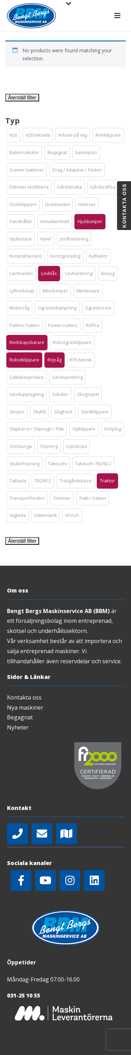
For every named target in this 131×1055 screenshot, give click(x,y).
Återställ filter (22, 97)
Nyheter (18, 727)
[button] (13, 135)
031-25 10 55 (23, 995)
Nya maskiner (25, 707)
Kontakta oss (24, 697)
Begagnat (20, 717)
